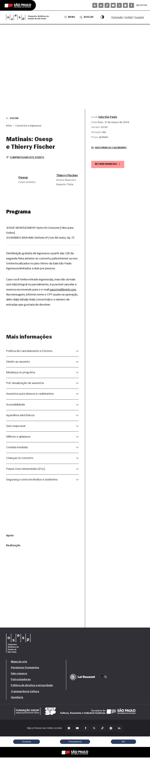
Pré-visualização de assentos (25, 383)
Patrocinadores (21, 679)
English (129, 17)
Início (9, 126)
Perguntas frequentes (25, 668)
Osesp (23, 178)
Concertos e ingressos (28, 126)
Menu (69, 17)
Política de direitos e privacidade (32, 685)
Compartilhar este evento (25, 158)
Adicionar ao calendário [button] (110, 148)
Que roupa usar (16, 426)
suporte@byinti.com (63, 290)
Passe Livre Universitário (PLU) (25, 469)
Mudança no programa (20, 372)
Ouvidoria (17, 697)
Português (117, 17)
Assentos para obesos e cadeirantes (30, 394)
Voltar (12, 118)
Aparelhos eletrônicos (20, 415)
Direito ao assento (18, 362)
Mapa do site (19, 662)
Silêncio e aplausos (18, 437)
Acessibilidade (15, 405)
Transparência (75, 742)
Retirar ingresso (108, 164)
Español (139, 17)
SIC (123, 742)
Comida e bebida (17, 447)
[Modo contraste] (102, 17)
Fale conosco (19, 674)
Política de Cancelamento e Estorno (29, 351)
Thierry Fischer (67, 176)
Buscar (86, 17)
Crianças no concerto (19, 458)
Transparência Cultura (25, 691)
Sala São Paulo (107, 117)
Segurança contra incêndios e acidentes (32, 480)
